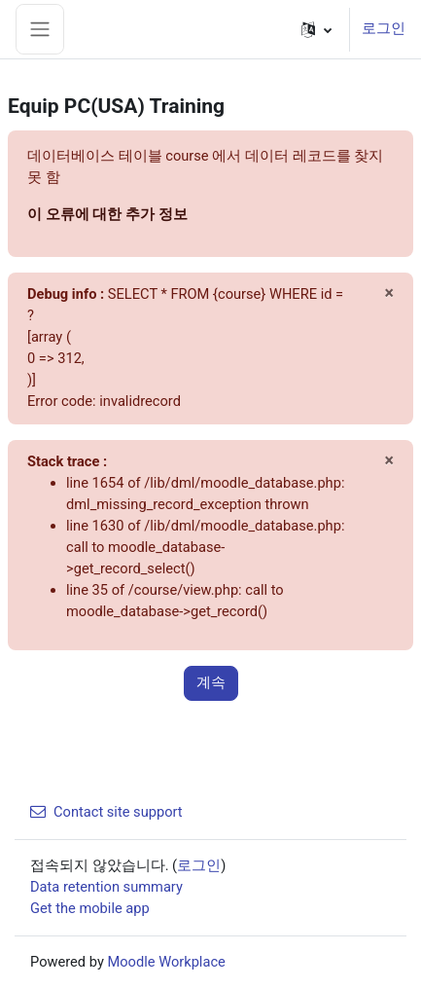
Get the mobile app (90, 908)
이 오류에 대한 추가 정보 (107, 214)
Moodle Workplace (166, 962)
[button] (316, 29)
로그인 (383, 28)
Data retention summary (106, 887)
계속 (211, 682)
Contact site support (106, 812)
